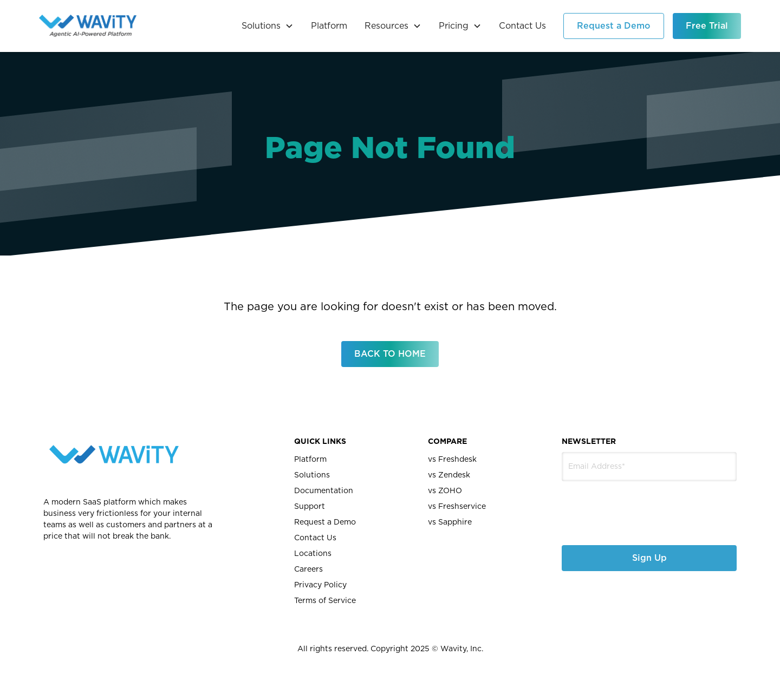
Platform (329, 26)
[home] (87, 26)
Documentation (323, 491)
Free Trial (707, 26)
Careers (308, 569)
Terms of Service (325, 601)
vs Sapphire (450, 522)
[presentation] (619, 505)
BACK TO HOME (390, 354)
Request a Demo (614, 26)
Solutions (312, 475)
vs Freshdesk (452, 459)
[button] (267, 26)
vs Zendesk (449, 475)
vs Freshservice (457, 506)
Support (309, 506)
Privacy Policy (320, 585)
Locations (313, 554)
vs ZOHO (445, 491)
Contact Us (522, 26)
